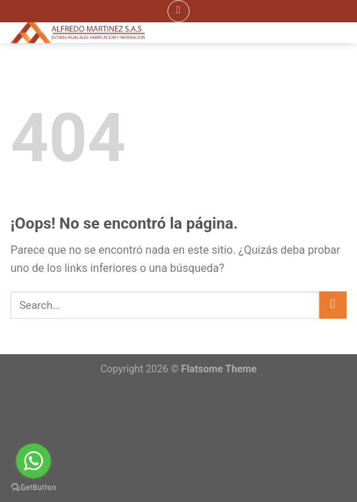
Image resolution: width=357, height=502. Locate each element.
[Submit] (333, 305)
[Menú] (178, 11)
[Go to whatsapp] (33, 460)
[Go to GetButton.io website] (33, 487)
